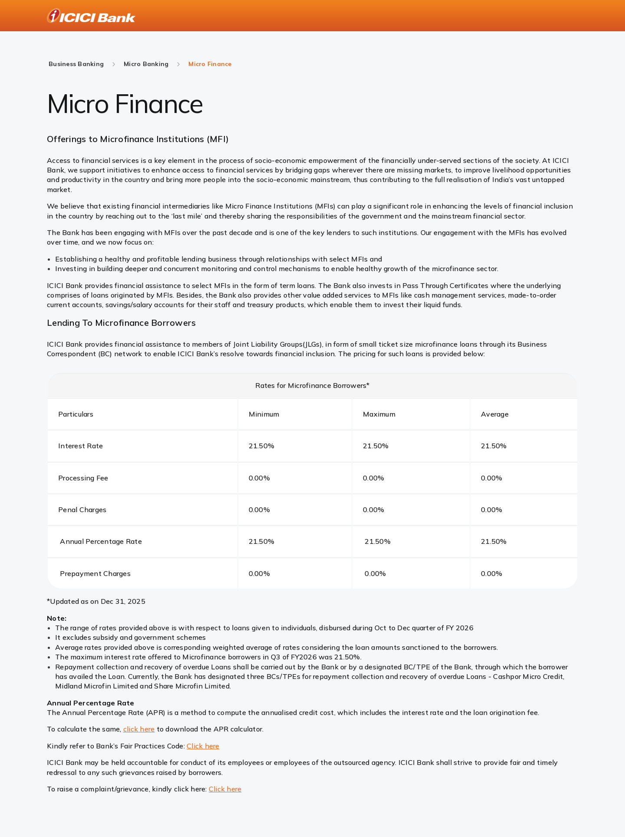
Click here (203, 745)
